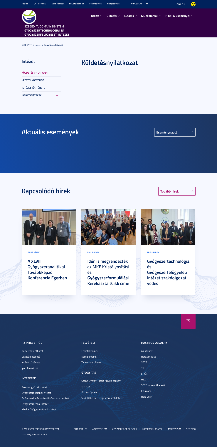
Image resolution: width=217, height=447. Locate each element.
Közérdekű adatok (152, 429)
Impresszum (174, 429)
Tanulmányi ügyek (91, 362)
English (180, 4)
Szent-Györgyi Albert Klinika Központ (101, 380)
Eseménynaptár (167, 132)
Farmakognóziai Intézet (34, 387)
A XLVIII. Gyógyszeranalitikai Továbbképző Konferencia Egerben (47, 269)
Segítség (191, 429)
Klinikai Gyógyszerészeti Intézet (39, 409)
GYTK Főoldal (40, 3)
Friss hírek (34, 252)
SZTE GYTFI (27, 44)
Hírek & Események (177, 15)
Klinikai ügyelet (89, 392)
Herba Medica (148, 356)
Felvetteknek (95, 3)
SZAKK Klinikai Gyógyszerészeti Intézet (102, 398)
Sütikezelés (80, 429)
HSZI (143, 379)
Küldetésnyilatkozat (53, 44)
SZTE (144, 362)
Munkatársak (149, 15)
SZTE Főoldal (58, 3)
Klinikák (85, 386)
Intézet (94, 15)
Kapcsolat (136, 3)
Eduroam (146, 391)
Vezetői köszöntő (33, 80)
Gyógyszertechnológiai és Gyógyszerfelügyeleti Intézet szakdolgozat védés (169, 272)
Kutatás (129, 15)
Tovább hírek (169, 191)
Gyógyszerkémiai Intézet (35, 404)
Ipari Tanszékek (31, 95)
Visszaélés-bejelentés (124, 429)
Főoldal (25, 3)
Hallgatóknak (113, 3)
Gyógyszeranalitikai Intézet (36, 392)
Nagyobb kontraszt (193, 4)
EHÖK (144, 373)
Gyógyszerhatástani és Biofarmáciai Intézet (45, 398)
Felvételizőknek (76, 3)
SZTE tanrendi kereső (153, 385)
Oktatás (112, 15)
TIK (142, 368)
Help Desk (146, 396)
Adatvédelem (99, 429)
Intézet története (33, 87)
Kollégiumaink (89, 356)
